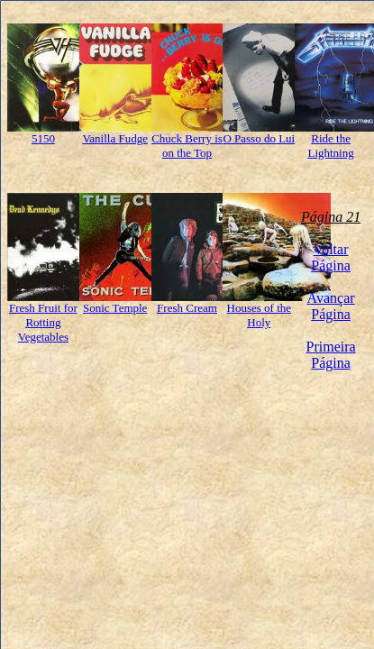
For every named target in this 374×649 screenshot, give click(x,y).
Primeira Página (331, 354)
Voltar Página (331, 257)
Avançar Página (331, 306)
